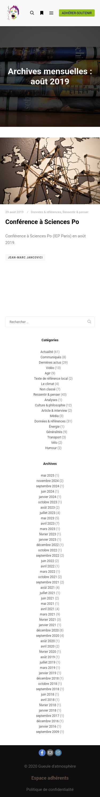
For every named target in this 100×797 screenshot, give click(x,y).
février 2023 (47, 534)
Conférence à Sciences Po (42, 222)
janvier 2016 (47, 726)
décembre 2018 (48, 678)
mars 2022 (47, 572)
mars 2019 (47, 668)
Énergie (54, 427)
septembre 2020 (47, 636)
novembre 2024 (48, 481)
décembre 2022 (48, 545)
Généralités (54, 432)
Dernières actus (50, 362)
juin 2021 (47, 598)
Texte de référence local (51, 378)
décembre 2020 (48, 630)
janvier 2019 (47, 673)
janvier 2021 (47, 625)
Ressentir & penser (76, 212)
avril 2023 (47, 523)
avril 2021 (47, 609)
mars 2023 (47, 529)
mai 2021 (47, 604)
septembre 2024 (47, 486)
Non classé (47, 389)
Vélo (54, 443)
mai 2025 (47, 475)
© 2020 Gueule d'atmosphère (50, 766)
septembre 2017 (47, 716)
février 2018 (47, 705)
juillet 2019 (47, 662)
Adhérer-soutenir (77, 13)
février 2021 (47, 620)
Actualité (46, 352)
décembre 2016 (48, 721)
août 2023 (48, 507)
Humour (51, 448)
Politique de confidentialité (50, 789)
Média (54, 416)
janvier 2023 (47, 539)
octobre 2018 (47, 684)
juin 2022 (47, 561)
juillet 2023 (47, 513)
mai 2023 (47, 518)
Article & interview (54, 411)
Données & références (46, 212)
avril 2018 (47, 700)
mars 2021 (47, 614)
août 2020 (48, 641)
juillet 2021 (47, 593)
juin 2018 (47, 694)
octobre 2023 (47, 502)
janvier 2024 (47, 497)
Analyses (51, 400)
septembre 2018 (47, 689)
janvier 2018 (47, 710)
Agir (48, 373)
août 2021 (48, 588)
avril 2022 (47, 566)
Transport (54, 437)
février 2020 (47, 652)
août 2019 (48, 657)
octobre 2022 (47, 550)
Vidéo (50, 368)
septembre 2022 (47, 555)
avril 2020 (47, 646)
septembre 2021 (47, 582)
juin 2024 (47, 491)
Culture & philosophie (50, 405)
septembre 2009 (47, 732)
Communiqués (51, 357)
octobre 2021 (47, 577)
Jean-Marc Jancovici (25, 257)
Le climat (47, 384)
